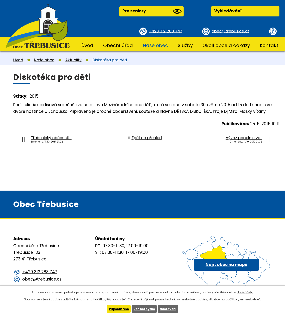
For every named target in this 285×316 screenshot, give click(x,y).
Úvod (87, 45)
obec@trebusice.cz (231, 31)
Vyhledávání (228, 11)
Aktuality (73, 60)
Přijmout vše (118, 309)
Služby (185, 45)
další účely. (245, 292)
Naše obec (155, 45)
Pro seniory (151, 11)
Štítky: (20, 96)
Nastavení (168, 309)
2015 (34, 96)
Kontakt (269, 45)
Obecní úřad (118, 45)
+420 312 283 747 (166, 31)
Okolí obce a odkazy (226, 45)
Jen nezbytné (144, 309)
